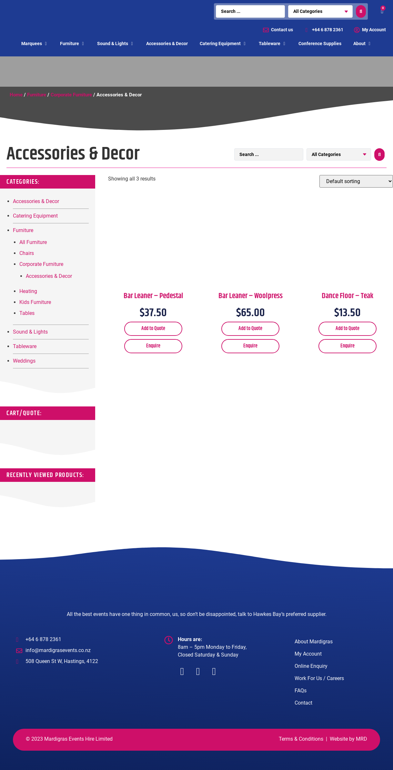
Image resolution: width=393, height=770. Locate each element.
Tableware (24, 346)
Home (16, 95)
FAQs (301, 690)
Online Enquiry (311, 666)
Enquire (153, 346)
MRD (361, 739)
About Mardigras (314, 641)
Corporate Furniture (71, 95)
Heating (28, 291)
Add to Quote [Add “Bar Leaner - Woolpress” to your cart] (250, 329)
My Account (308, 654)
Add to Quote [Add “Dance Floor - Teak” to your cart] (347, 329)
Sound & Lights (30, 332)
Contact (303, 703)
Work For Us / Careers (319, 678)
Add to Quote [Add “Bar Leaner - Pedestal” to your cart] (153, 329)
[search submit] (361, 11)
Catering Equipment (35, 216)
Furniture (36, 95)
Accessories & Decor (36, 201)
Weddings (24, 361)
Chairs (26, 253)
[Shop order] (356, 181)
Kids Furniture (35, 302)
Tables (27, 313)
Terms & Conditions (301, 739)
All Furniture (33, 242)
